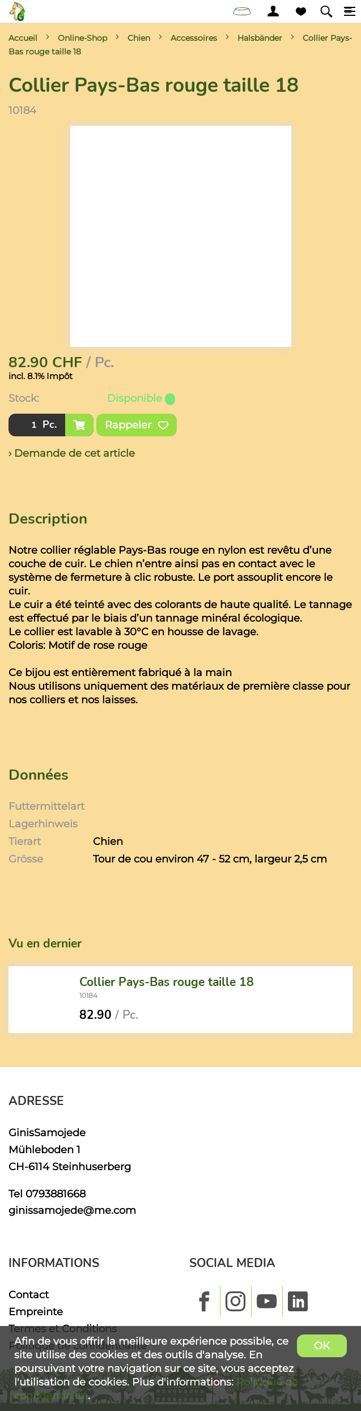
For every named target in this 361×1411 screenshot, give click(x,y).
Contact (29, 1294)
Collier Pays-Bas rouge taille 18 (166, 981)
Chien (139, 38)
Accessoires (194, 38)
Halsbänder (259, 38)
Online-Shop (82, 38)
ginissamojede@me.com (72, 1210)
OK (322, 1346)
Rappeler (136, 425)
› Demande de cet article (72, 453)
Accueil (23, 38)
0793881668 (56, 1194)
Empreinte (36, 1312)
